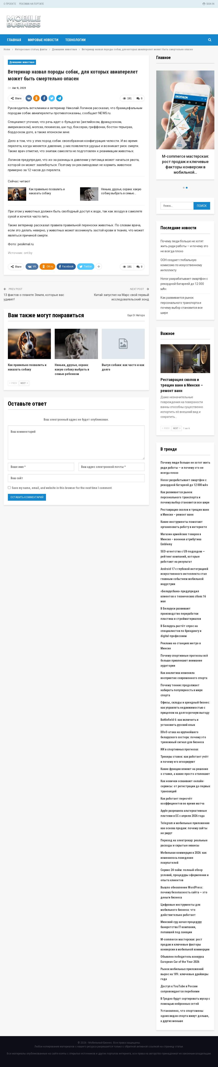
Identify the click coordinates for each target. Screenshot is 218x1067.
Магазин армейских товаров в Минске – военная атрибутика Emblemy (181, 539)
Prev (13, 383)
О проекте (10, 3)
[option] (185, 126)
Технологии (75, 40)
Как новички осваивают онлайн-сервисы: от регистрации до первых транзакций (185, 786)
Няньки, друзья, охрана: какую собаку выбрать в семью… (121, 191)
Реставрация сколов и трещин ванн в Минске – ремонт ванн (182, 385)
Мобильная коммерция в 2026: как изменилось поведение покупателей (184, 858)
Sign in (208, 3)
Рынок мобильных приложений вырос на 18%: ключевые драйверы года (184, 974)
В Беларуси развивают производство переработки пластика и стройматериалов (181, 613)
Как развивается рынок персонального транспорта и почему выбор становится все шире (185, 497)
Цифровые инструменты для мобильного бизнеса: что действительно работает (180, 910)
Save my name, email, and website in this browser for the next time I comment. (62, 488)
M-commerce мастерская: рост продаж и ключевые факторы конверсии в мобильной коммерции (185, 944)
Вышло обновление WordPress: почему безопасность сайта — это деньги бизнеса (184, 892)
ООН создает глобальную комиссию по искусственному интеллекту (181, 265)
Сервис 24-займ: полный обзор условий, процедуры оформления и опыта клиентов (185, 875)
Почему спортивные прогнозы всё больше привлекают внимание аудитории (184, 661)
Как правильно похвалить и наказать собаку (47, 191)
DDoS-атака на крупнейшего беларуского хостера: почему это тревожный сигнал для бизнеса (183, 737)
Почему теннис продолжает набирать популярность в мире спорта (182, 690)
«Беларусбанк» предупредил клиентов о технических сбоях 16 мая (183, 596)
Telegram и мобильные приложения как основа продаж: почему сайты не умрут (185, 828)
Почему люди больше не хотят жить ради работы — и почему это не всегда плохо (184, 246)
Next (24, 383)
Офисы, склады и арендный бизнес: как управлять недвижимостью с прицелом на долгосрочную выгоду (185, 707)
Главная (14, 40)
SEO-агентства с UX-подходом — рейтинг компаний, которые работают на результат (183, 556)
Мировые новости (43, 40)
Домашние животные (21, 62)
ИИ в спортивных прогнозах (179, 749)
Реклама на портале (31, 3)
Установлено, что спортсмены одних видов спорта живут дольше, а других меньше (185, 1016)
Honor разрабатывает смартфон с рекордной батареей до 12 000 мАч (184, 284)
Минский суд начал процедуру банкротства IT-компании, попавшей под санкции (181, 927)
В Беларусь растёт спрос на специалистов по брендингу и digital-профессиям (181, 631)
